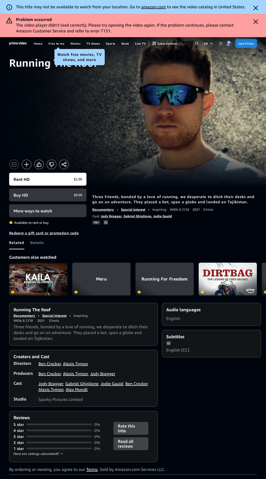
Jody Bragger (111, 216)
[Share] (64, 164)
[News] (125, 43)
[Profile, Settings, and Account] (229, 43)
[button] (38, 453)
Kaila (38, 279)
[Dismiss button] (256, 8)
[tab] (16, 242)
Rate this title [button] (126, 428)
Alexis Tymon (75, 363)
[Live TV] (140, 43)
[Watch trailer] (14, 164)
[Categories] (221, 43)
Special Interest (133, 209)
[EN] (209, 43)
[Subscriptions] (164, 43)
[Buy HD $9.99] (47, 195)
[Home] (18, 43)
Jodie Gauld (162, 216)
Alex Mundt (77, 389)
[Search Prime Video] (197, 43)
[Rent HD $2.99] (47, 179)
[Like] (39, 164)
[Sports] (110, 43)
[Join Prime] (246, 43)
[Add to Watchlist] (27, 164)
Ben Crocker (49, 363)
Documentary (103, 209)
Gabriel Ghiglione (137, 216)
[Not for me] (52, 164)
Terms (92, 469)
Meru (101, 279)
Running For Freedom (164, 279)
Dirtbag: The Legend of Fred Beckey (228, 279)
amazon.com (153, 6)
